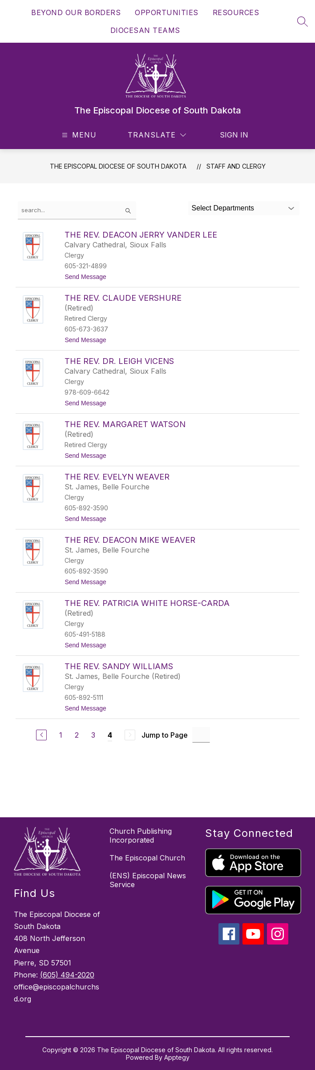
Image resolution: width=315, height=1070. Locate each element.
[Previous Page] (41, 735)
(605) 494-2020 (67, 974)
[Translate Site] (156, 135)
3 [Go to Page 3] (93, 735)
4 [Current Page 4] (110, 735)
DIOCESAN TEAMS (145, 30)
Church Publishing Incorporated (140, 835)
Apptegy (177, 1057)
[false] (77, 210)
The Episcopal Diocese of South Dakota (118, 166)
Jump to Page (164, 735)
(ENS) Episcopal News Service (147, 880)
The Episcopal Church (147, 857)
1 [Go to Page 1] (60, 735)
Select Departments (223, 208)
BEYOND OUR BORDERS (76, 12)
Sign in (234, 134)
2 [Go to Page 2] (77, 735)
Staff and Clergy (236, 166)
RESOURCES (236, 12)
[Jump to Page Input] (201, 735)
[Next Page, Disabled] (130, 735)
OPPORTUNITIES (166, 12)
